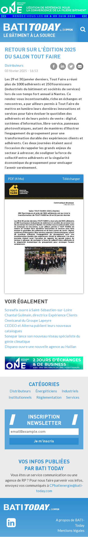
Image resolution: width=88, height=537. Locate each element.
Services (72, 397)
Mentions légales (70, 530)
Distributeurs (14, 65)
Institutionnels (20, 397)
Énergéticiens (46, 391)
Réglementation (48, 397)
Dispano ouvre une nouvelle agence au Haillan (40, 346)
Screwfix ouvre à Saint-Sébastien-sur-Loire (38, 310)
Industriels (70, 391)
